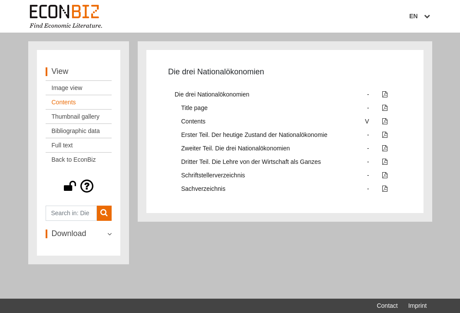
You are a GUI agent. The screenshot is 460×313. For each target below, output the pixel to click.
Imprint (417, 305)
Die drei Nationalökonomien (212, 94)
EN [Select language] (420, 16)
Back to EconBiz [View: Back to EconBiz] (74, 159)
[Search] (104, 213)
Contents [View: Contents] (64, 102)
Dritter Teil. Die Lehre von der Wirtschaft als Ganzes (251, 161)
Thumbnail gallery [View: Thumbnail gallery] (76, 116)
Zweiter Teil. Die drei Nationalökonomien (235, 148)
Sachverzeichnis (203, 188)
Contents (193, 121)
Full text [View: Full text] (62, 145)
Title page (194, 107)
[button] (79, 186)
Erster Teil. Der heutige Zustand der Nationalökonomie (254, 134)
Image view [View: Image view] (67, 87)
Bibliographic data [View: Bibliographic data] (76, 130)
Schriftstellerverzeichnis (213, 175)
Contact (387, 305)
